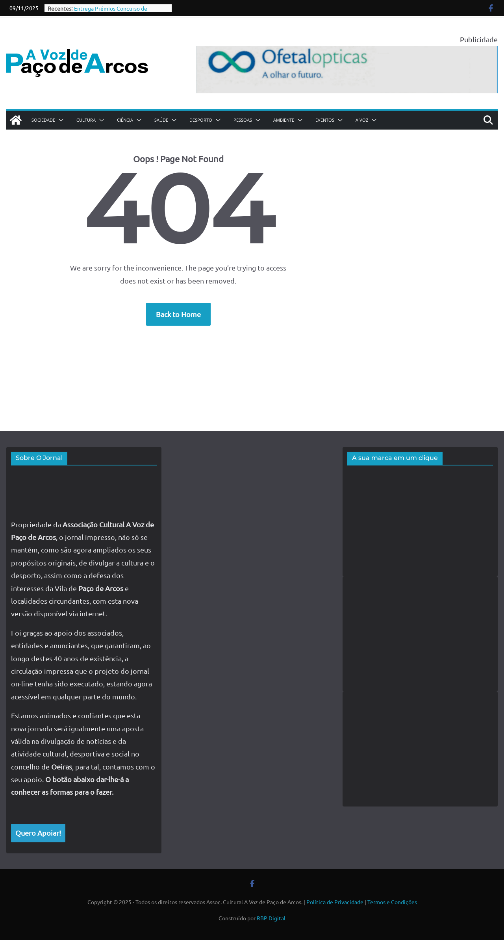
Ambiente (283, 120)
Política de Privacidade (334, 901)
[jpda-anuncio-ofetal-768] (347, 52)
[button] (59, 120)
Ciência (125, 120)
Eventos (324, 120)
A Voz (362, 120)
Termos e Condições (392, 901)
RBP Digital (271, 917)
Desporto (200, 120)
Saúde (161, 120)
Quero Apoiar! (38, 833)
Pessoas (242, 120)
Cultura (86, 120)
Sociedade (43, 120)
